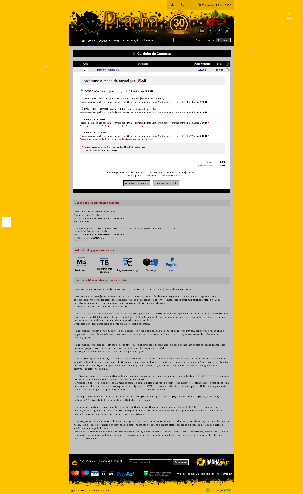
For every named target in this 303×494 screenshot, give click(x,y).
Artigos (104, 40)
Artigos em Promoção (126, 40)
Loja (91, 40)
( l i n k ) (144, 400)
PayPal (171, 270)
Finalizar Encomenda (166, 183)
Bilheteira (147, 40)
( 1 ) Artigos (206, 5)
